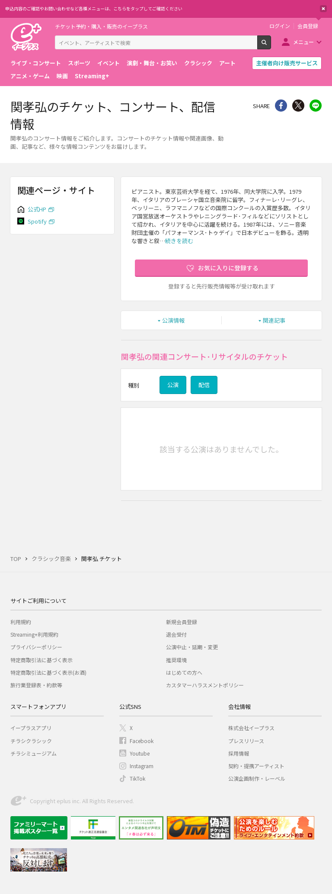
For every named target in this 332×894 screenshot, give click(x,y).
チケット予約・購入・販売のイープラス (101, 26)
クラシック (198, 63)
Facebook (141, 740)
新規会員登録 (181, 621)
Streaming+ (92, 76)
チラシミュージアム (33, 753)
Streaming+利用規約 (34, 634)
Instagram (141, 765)
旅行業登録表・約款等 (36, 685)
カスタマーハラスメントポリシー (205, 685)
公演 (173, 385)
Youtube (140, 753)
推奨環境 (176, 659)
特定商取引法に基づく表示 (41, 659)
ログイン (279, 26)
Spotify (37, 221)
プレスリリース (246, 740)
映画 (62, 76)
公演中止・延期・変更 (192, 646)
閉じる (323, 8)
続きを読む (179, 241)
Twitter (298, 105)
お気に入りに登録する (228, 267)
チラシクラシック (31, 740)
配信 (204, 385)
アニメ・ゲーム (30, 76)
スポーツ (79, 63)
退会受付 (176, 634)
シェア (281, 105)
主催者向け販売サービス (287, 63)
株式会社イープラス (251, 727)
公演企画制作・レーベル (256, 778)
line (316, 105)
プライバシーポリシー (36, 646)
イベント (108, 63)
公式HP (37, 209)
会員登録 (307, 26)
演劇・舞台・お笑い (152, 63)
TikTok (137, 778)
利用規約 (20, 621)
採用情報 (238, 753)
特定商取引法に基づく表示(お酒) (48, 672)
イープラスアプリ (30, 727)
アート (227, 63)
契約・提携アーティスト (256, 765)
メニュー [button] (303, 41)
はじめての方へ (184, 672)
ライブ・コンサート (35, 63)
